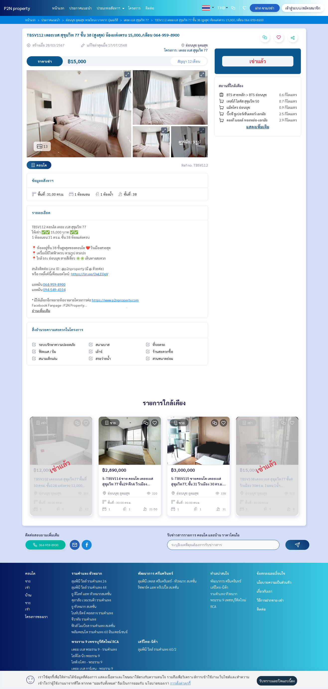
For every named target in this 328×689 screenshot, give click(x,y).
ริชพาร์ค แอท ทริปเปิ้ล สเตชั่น (158, 587)
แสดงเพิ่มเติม (257, 126)
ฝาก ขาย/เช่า (264, 8)
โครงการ (134, 8)
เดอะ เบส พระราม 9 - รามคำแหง (94, 649)
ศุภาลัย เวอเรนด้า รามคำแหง (91, 600)
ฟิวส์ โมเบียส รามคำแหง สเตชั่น (93, 625)
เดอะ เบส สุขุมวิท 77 (136, 20)
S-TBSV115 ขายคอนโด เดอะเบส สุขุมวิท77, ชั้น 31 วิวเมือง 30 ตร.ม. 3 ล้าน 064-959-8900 (198, 481)
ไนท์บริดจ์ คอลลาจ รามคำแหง (92, 613)
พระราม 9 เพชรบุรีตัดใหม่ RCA (95, 641)
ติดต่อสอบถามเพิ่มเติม (42, 535)
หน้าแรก (58, 8)
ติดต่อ (149, 8)
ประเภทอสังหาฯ (110, 8)
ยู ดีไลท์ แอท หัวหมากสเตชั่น (91, 593)
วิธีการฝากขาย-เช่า (270, 600)
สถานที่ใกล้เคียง (231, 85)
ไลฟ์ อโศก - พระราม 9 (86, 662)
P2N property (17, 8)
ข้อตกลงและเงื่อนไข (271, 573)
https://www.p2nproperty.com (115, 300)
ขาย (28, 581)
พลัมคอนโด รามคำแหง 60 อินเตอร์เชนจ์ (99, 632)
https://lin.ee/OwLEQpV (89, 274)
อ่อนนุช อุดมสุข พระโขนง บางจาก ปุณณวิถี (92, 20)
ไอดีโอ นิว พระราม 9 (85, 655)
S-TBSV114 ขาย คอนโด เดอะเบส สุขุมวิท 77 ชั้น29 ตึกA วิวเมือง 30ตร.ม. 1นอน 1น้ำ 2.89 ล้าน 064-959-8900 (128, 481)
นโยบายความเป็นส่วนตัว (274, 582)
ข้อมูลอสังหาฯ (43, 180)
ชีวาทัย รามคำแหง (83, 619)
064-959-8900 (54, 284)
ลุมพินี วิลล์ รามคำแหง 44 (89, 587)
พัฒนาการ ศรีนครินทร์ (155, 573)
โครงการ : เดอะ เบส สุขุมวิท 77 (186, 50)
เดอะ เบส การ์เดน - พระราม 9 (92, 668)
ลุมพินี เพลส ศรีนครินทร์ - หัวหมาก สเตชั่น (167, 581)
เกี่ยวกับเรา (264, 591)
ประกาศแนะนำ (80, 8)
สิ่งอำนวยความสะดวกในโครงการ (57, 329)
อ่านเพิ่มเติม (41, 310)
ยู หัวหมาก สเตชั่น (83, 606)
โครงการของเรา (36, 616)
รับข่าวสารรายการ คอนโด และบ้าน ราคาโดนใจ (203, 535)
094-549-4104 (54, 289)
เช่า (27, 587)
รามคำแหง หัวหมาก (86, 573)
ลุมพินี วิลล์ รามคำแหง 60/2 (157, 649)
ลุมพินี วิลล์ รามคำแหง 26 (89, 581)
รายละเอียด (41, 212)
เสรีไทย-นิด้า (148, 641)
